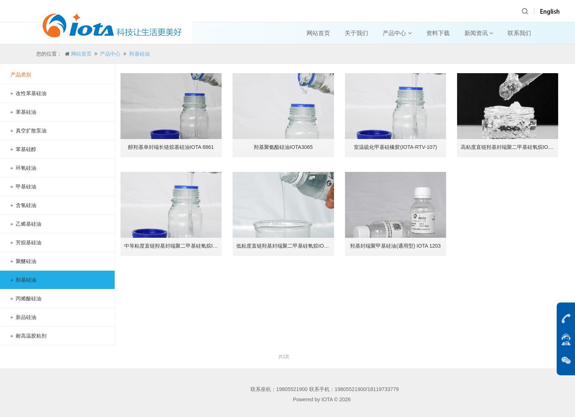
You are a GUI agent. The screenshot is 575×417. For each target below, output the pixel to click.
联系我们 (519, 33)
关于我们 (356, 33)
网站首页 (318, 33)
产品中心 (397, 33)
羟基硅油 (139, 54)
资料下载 (438, 33)
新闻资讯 (478, 33)
